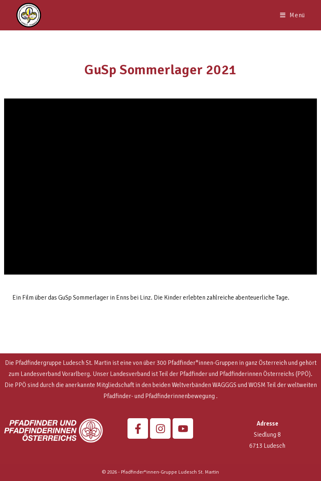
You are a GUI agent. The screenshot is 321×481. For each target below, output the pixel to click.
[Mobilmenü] (292, 15)
